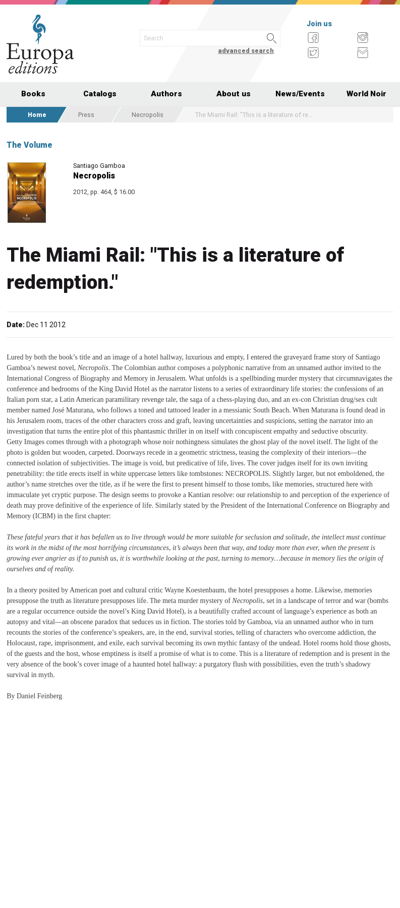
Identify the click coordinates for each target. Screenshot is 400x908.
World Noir (366, 93)
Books (33, 93)
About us (233, 93)
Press (86, 114)
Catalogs (100, 93)
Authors (166, 93)
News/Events (300, 93)
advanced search (246, 50)
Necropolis (147, 114)
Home (37, 114)
